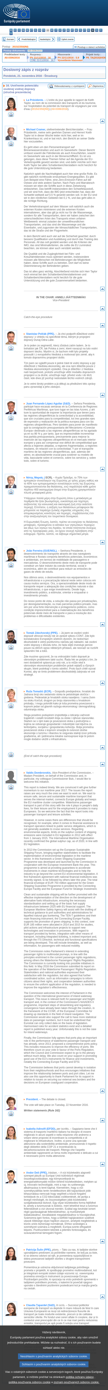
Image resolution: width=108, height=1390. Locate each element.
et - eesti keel (31, 30)
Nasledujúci (45, 39)
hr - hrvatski (51, 30)
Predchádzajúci (29, 39)
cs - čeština (19, 30)
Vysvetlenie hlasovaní (70, 60)
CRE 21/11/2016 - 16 (42, 60)
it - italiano (56, 30)
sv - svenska (11, 33)
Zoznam (10, 39)
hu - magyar (68, 30)
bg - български (11, 30)
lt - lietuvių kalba (64, 30)
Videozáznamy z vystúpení (69, 86)
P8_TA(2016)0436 (96, 57)
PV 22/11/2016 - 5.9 (68, 57)
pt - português (84, 30)
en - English (39, 30)
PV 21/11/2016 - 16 (40, 57)
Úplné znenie (68, 39)
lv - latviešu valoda (60, 30)
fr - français (43, 30)
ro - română (88, 30)
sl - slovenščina (96, 30)
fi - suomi (100, 30)
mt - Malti (72, 30)
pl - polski (80, 30)
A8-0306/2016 (12, 57)
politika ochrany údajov (80, 1385)
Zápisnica (97, 86)
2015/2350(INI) (20, 46)
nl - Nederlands (76, 30)
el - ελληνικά (35, 30)
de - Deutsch (27, 30)
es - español (15, 30)
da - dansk (23, 30)
